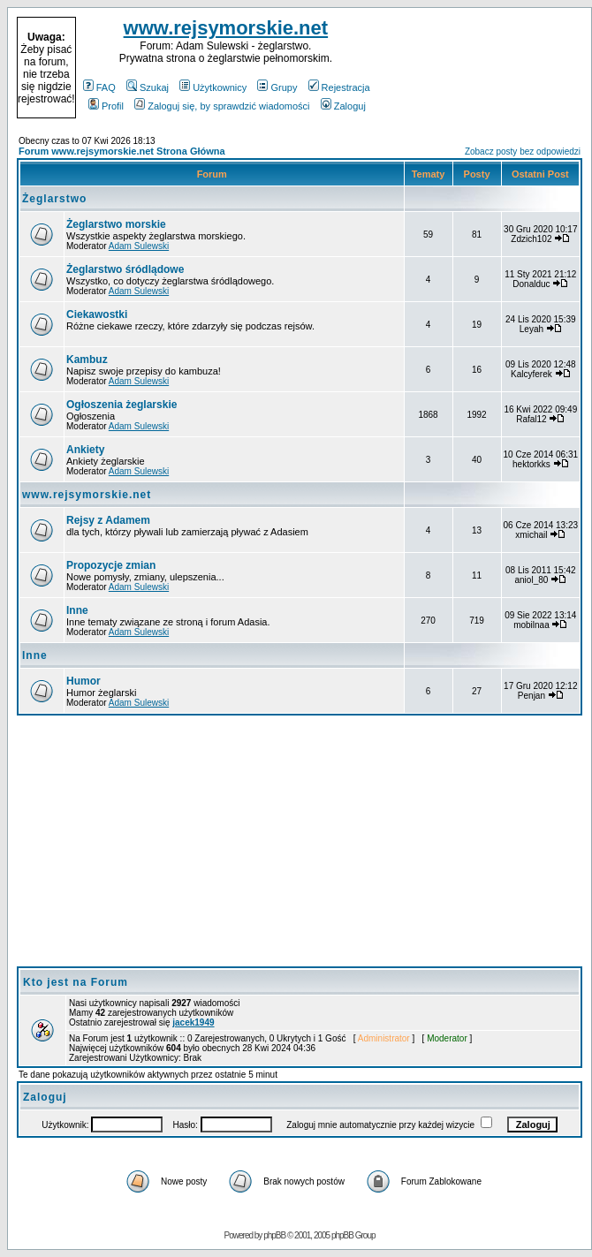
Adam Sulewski (139, 246)
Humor (83, 681)
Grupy (277, 87)
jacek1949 (193, 1022)
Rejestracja (339, 87)
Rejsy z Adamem (108, 520)
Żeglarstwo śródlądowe (125, 269)
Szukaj (147, 87)
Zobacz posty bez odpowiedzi (523, 151)
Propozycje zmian (111, 565)
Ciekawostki (96, 314)
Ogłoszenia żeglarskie (121, 404)
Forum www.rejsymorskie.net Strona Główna (122, 151)
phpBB (274, 1235)
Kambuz (87, 359)
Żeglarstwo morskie (116, 224)
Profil (106, 106)
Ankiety (85, 449)
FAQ (99, 87)
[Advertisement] (479, 68)
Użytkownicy (213, 87)
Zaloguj (343, 106)
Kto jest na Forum (75, 982)
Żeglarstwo (54, 199)
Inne (77, 610)
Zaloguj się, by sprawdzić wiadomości (221, 106)
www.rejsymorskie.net (226, 28)
